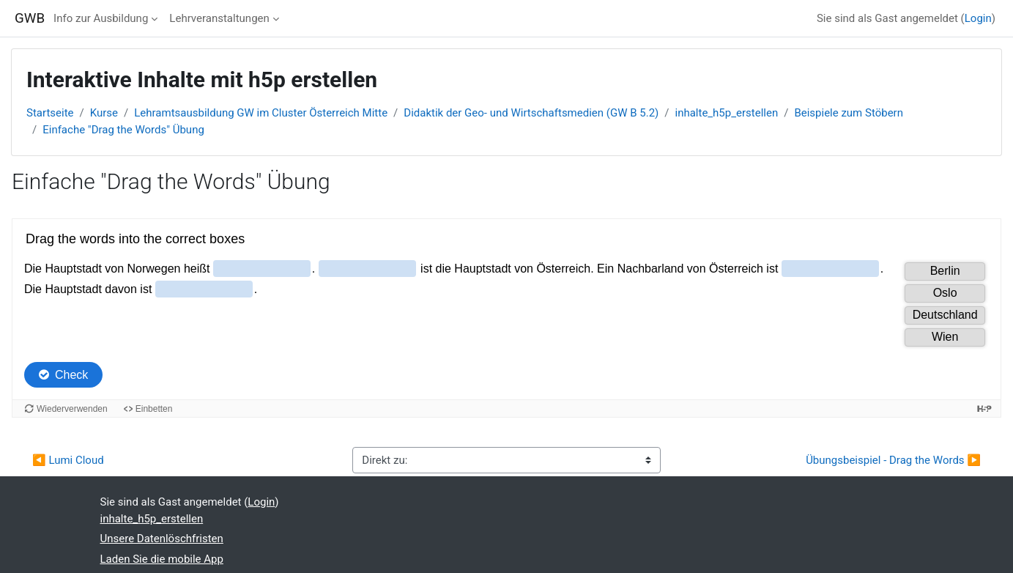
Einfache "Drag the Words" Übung (123, 129)
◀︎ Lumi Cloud (68, 460)
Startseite (50, 112)
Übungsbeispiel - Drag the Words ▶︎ (893, 460)
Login (978, 18)
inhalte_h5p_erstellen (726, 112)
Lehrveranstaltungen (219, 18)
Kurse (104, 112)
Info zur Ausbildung (100, 18)
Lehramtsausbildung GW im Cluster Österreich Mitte (260, 112)
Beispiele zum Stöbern (848, 112)
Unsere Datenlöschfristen (161, 538)
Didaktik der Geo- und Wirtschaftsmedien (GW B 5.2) (531, 112)
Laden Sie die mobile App (161, 559)
